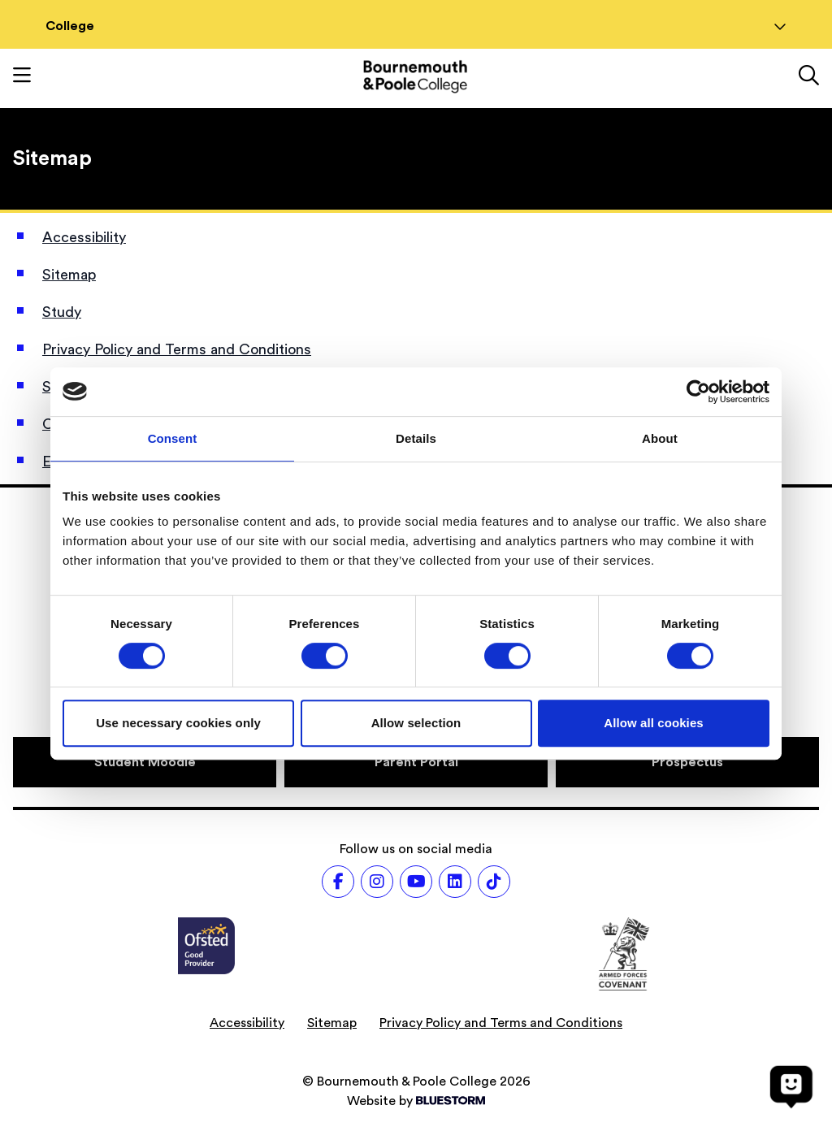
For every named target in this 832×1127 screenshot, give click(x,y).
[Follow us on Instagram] (377, 881)
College (416, 26)
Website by (416, 1100)
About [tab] (660, 438)
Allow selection (416, 723)
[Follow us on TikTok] (494, 881)
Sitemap (69, 274)
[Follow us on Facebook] (338, 881)
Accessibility (84, 237)
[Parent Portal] (416, 762)
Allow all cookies (654, 723)
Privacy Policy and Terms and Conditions (176, 349)
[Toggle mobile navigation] (22, 77)
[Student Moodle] (144, 762)
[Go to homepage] (415, 77)
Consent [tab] (172, 438)
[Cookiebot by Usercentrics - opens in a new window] (698, 391)
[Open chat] (791, 1086)
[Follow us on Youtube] (416, 881)
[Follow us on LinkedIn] (455, 881)
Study (61, 312)
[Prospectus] (687, 762)
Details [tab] (416, 438)
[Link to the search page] (809, 77)
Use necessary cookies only (178, 723)
